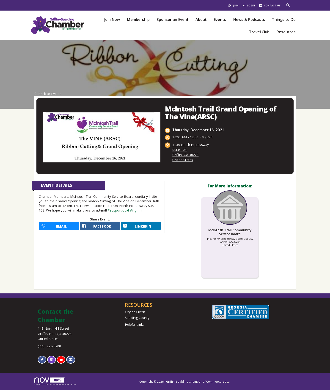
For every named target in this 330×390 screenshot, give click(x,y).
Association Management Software (55, 381)
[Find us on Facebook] (42, 360)
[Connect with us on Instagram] (51, 360)
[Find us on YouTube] (61, 360)
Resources (286, 32)
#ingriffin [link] (137, 210)
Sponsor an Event (173, 19)
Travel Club (259, 32)
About (201, 19)
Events (220, 19)
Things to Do (284, 19)
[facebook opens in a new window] (100, 227)
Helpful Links (134, 324)
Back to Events (47, 94)
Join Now (112, 19)
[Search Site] (288, 5)
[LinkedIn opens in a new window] (141, 227)
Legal (226, 382)
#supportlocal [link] (118, 210)
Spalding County (137, 317)
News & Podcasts (249, 19)
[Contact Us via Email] (70, 360)
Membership (138, 19)
